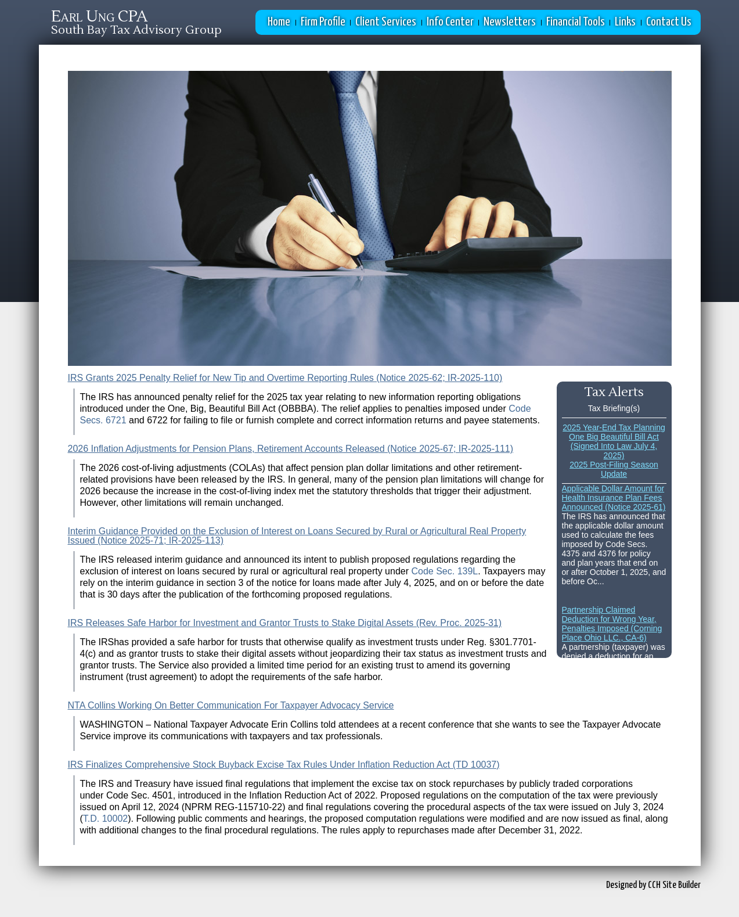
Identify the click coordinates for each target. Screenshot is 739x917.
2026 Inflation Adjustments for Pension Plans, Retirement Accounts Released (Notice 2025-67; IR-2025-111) (291, 449)
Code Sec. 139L (444, 571)
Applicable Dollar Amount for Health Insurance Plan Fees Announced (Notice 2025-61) (614, 498)
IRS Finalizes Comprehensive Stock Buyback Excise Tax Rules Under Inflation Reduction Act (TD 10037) (284, 764)
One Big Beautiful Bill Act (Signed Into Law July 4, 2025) (614, 446)
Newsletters (510, 22)
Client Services (385, 22)
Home (279, 22)
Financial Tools (575, 22)
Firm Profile (323, 22)
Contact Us (668, 22)
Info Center (450, 22)
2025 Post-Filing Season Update (613, 469)
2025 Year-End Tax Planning (614, 427)
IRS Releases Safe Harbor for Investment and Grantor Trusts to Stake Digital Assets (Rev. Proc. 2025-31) (285, 623)
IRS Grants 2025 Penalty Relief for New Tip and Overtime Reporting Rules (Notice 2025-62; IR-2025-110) (285, 378)
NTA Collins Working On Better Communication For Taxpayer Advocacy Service (231, 705)
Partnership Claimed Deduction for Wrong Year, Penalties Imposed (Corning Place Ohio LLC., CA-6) (612, 623)
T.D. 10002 (105, 818)
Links (625, 22)
